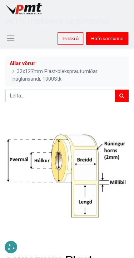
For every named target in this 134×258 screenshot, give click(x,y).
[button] (11, 247)
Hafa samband (107, 38)
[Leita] (122, 96)
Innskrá (70, 38)
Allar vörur (22, 64)
